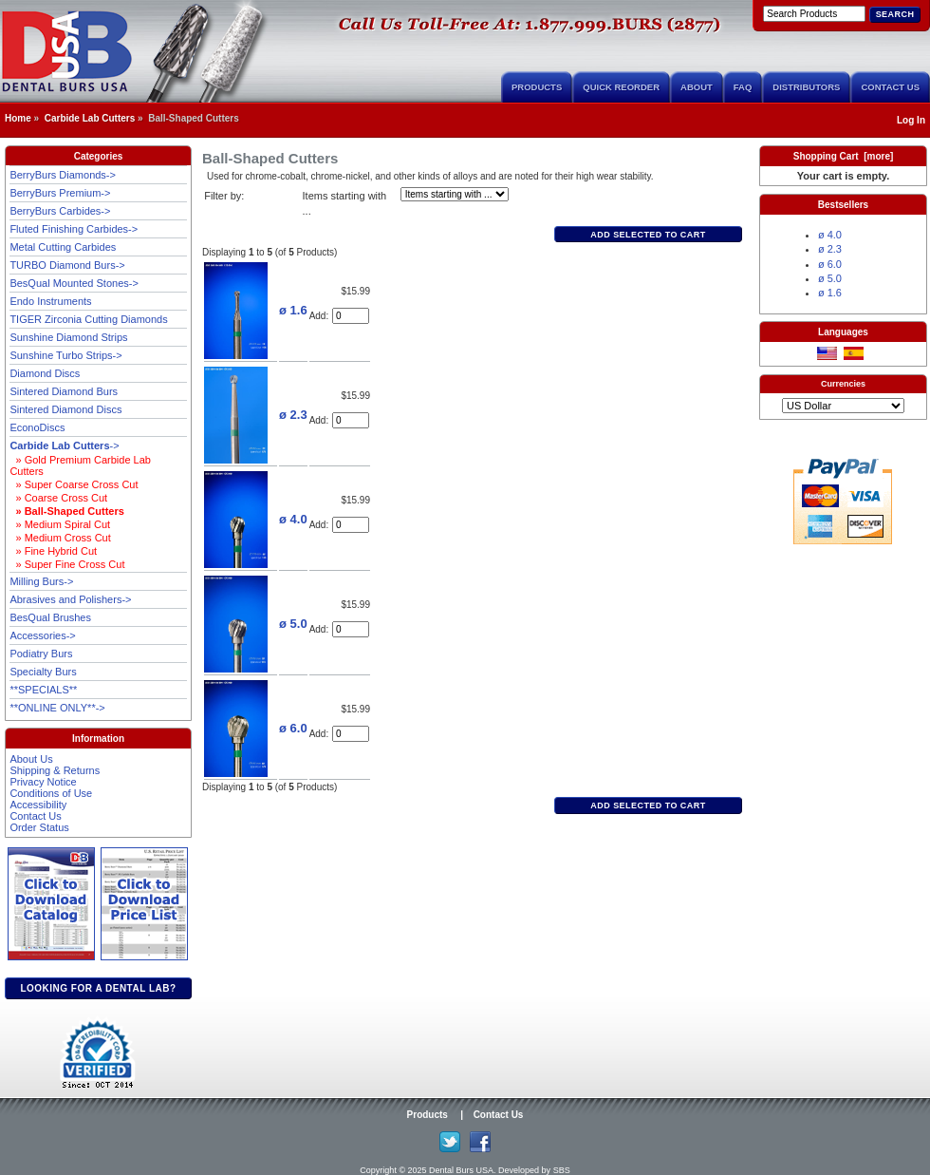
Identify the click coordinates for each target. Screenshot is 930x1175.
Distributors (806, 87)
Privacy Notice (42, 781)
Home (18, 118)
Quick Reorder (621, 87)
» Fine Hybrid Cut (53, 551)
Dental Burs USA (461, 1170)
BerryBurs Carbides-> (59, 211)
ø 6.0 (293, 728)
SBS (561, 1170)
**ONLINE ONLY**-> (56, 707)
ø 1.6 (293, 310)
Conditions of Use (50, 793)
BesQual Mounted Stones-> (73, 283)
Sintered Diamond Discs (65, 409)
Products (537, 87)
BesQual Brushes (50, 617)
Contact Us (890, 87)
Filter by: (224, 195)
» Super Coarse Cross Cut (73, 484)
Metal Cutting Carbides (62, 247)
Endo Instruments (50, 301)
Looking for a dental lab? (98, 988)
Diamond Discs (44, 373)
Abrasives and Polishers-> (70, 599)
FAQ (743, 87)
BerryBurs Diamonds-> (62, 174)
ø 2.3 (293, 414)
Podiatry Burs (40, 653)
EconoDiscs (37, 427)
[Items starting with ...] (454, 194)
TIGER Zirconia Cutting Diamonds (88, 319)
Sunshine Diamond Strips (68, 337)
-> (64, 445)
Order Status (38, 827)
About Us (30, 759)
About (696, 87)
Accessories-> (42, 635)
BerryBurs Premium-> (59, 193)
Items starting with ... (345, 204)
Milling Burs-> (41, 581)
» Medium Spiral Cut (59, 524)
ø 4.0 (293, 519)
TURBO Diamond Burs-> (66, 265)
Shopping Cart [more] (843, 156)
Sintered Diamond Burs (63, 391)
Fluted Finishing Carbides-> (73, 229)
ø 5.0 (293, 623)
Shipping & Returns (54, 770)
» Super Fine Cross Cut (66, 564)
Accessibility (37, 804)
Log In (911, 120)
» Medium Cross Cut (59, 537)
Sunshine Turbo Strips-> (65, 355)
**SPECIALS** (43, 689)
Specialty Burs (42, 671)
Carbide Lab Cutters (90, 118)
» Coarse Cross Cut (58, 497)
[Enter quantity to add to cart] (350, 316)
